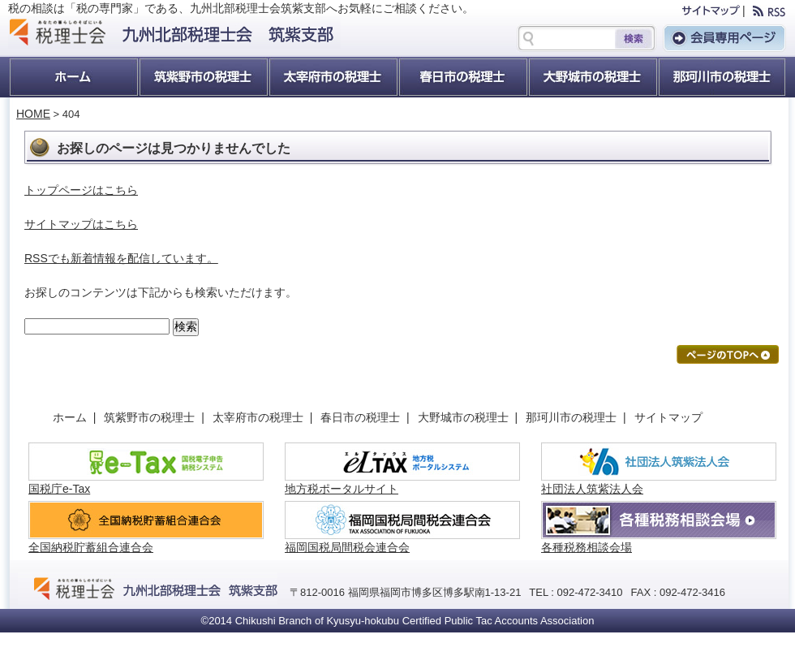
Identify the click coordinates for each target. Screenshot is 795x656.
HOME (33, 113)
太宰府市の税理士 (333, 77)
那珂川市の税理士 (574, 417)
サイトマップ (668, 417)
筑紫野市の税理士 (203, 77)
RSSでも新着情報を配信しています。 (121, 258)
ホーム (73, 77)
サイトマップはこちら (81, 224)
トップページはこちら (81, 189)
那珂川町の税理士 (722, 77)
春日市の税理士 (462, 77)
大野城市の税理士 (592, 77)
